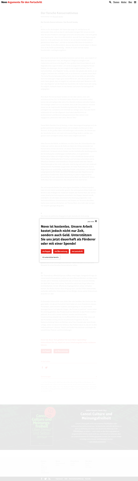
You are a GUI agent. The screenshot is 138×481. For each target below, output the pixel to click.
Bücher (124, 2)
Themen (116, 2)
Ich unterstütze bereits (50, 257)
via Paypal (46, 251)
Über (130, 2)
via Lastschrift (77, 251)
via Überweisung (61, 251)
